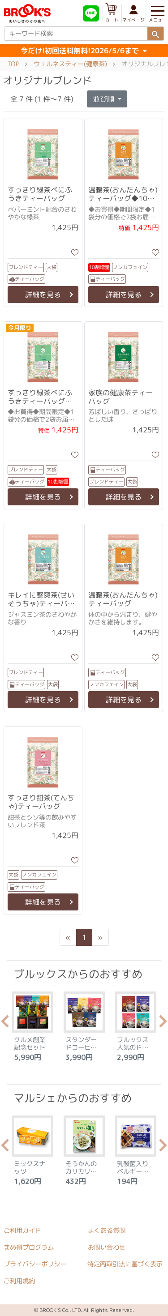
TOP (13, 64)
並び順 (104, 99)
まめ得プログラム (29, 1247)
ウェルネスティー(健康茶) (70, 64)
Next (163, 1023)
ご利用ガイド (22, 1230)
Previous (4, 1023)
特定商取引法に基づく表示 (125, 1264)
